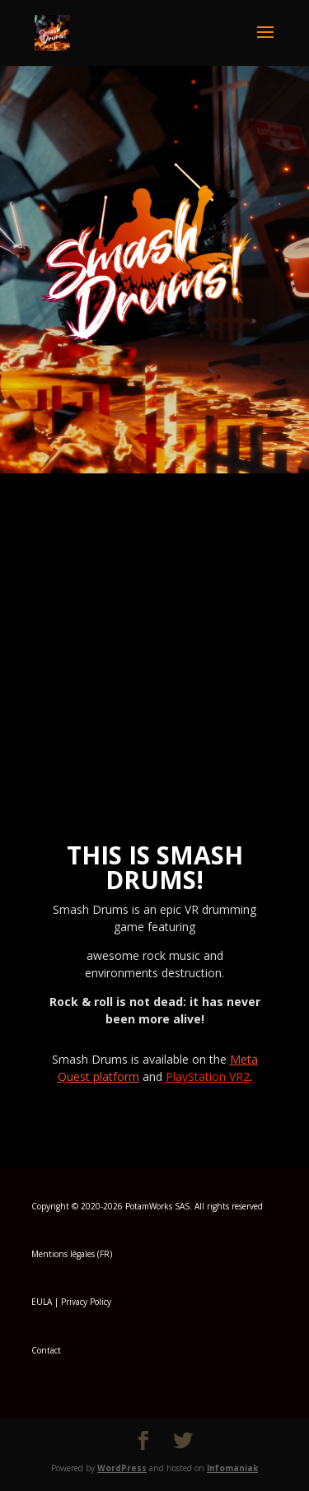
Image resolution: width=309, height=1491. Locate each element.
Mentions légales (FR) (71, 1254)
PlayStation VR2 (208, 1076)
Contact (46, 1350)
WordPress (122, 1468)
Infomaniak (232, 1468)
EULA (41, 1301)
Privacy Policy (86, 1301)
